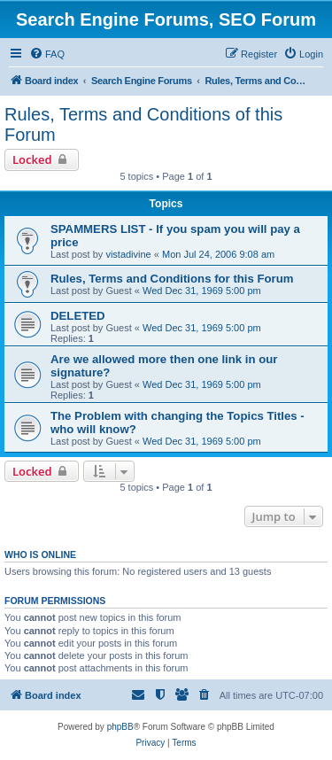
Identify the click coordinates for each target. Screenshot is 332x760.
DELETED (77, 315)
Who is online (40, 554)
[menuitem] (47, 54)
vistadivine (128, 254)
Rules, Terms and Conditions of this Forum (143, 124)
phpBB (120, 727)
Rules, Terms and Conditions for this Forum (172, 278)
